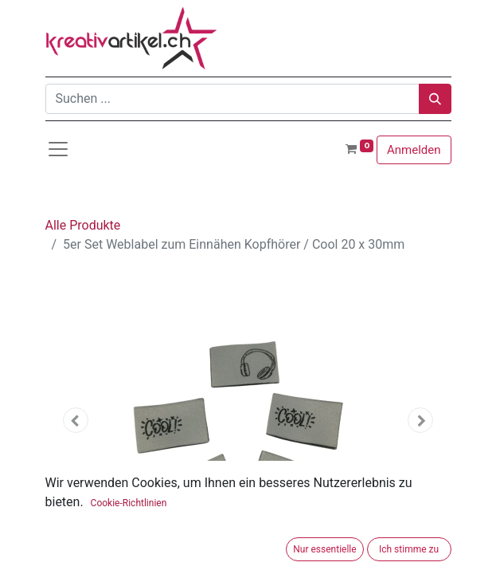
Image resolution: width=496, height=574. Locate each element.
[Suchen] (435, 99)
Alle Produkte (83, 225)
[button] (76, 420)
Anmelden (414, 150)
